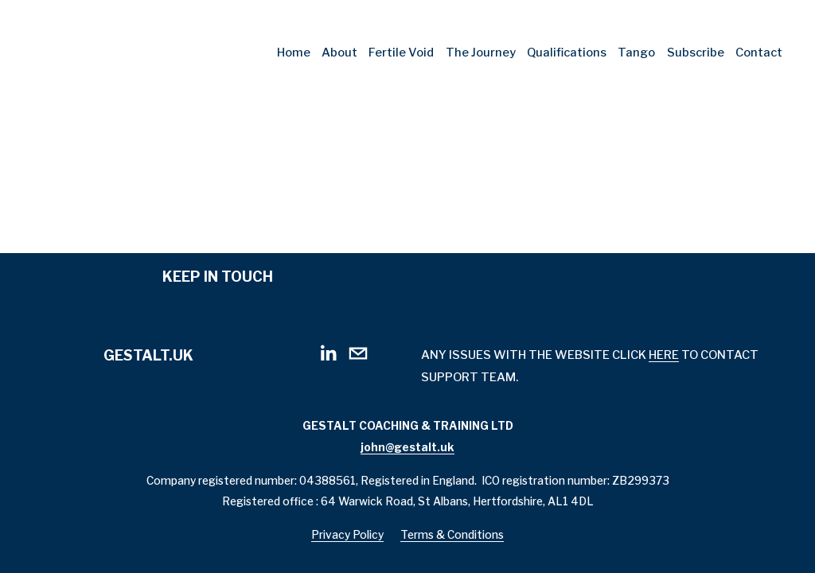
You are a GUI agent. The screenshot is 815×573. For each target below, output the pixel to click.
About (339, 52)
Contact (758, 52)
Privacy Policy (347, 536)
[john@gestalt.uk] (358, 353)
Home (293, 52)
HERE (664, 355)
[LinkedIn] (327, 353)
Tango (636, 52)
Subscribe (695, 52)
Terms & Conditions (452, 536)
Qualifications (566, 52)
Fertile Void (401, 52)
